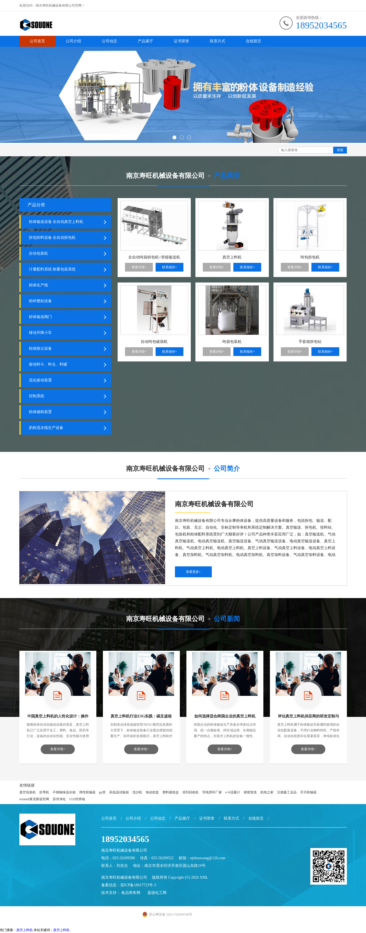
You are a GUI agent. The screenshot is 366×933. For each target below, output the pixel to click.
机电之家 (266, 793)
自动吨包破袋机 (154, 342)
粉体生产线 (38, 286)
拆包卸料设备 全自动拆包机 (52, 238)
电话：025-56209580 (118, 859)
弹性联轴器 (87, 793)
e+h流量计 (232, 793)
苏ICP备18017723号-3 (138, 886)
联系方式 (217, 41)
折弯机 (44, 793)
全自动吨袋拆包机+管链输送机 (154, 257)
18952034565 (321, 25)
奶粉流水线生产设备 (46, 428)
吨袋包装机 (232, 342)
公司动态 (109, 41)
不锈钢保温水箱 (64, 793)
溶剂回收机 (190, 793)
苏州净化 (59, 800)
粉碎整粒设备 (40, 301)
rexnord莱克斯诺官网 (34, 800)
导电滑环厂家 (212, 793)
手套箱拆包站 (310, 342)
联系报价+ (169, 267)
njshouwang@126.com (207, 859)
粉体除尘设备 (40, 349)
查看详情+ (139, 267)
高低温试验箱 (119, 793)
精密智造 (250, 793)
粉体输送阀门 (40, 317)
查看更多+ (193, 572)
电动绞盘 (152, 793)
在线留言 (253, 41)
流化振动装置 (40, 381)
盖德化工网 (156, 893)
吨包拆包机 (310, 257)
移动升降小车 (40, 333)
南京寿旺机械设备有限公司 (124, 878)
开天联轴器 (308, 793)
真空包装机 (27, 793)
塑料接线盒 (170, 793)
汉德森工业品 (287, 793)
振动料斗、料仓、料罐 (48, 365)
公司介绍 (73, 41)
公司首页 (37, 41)
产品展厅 (145, 41)
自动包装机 (38, 254)
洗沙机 (137, 793)
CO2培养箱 (77, 800)
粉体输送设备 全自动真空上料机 (56, 222)
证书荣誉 (181, 41)
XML (204, 878)
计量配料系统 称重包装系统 (52, 270)
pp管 (102, 793)
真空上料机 (232, 257)
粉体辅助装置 (40, 412)
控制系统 (36, 397)
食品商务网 (130, 893)
